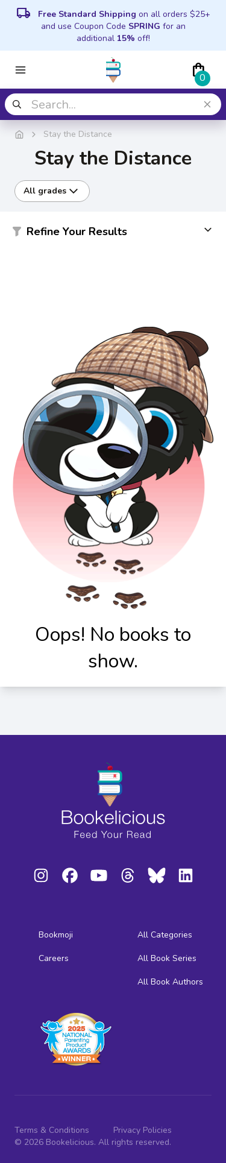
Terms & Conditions (51, 1130)
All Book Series (166, 958)
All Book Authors (170, 982)
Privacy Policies (142, 1130)
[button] (113, 234)
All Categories (164, 935)
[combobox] (113, 104)
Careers (54, 958)
